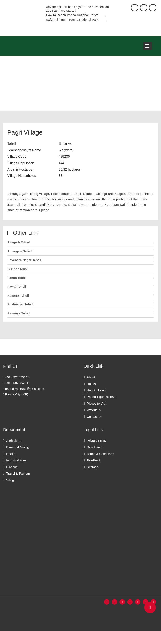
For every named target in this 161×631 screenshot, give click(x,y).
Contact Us (94, 416)
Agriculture (13, 440)
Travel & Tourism (18, 473)
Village (11, 480)
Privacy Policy (96, 440)
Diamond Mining (17, 447)
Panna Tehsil (16, 277)
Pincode (12, 467)
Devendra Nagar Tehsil (24, 260)
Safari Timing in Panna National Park (76, 19)
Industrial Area (16, 460)
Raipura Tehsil (18, 295)
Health (10, 454)
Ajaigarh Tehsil (18, 242)
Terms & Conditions (100, 454)
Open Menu (147, 46)
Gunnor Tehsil (18, 269)
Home (7, 88)
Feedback (94, 460)
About (91, 377)
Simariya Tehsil (18, 313)
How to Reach (96, 390)
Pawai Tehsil (16, 286)
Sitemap (92, 467)
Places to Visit (96, 403)
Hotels (91, 384)
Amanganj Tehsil (19, 251)
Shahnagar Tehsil (20, 304)
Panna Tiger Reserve (101, 397)
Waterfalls (94, 410)
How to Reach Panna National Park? (76, 15)
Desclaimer (95, 447)
